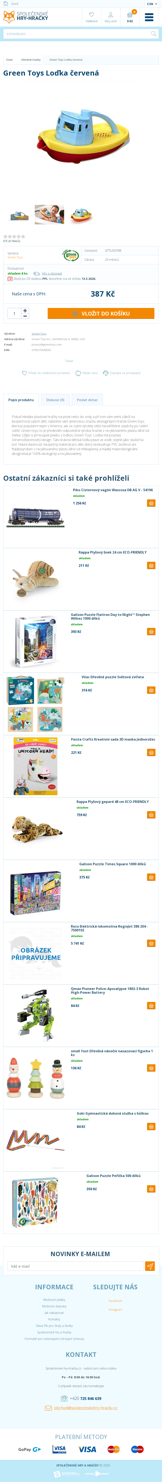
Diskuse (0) (55, 400)
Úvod (10, 4)
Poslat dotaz (87, 400)
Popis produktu (21, 400)
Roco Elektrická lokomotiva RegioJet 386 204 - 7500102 (109, 928)
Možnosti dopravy (54, 1306)
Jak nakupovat (54, 1313)
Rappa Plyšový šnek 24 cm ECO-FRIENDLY (113, 552)
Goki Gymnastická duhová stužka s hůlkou (112, 1113)
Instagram (115, 1310)
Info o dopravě (47, 273)
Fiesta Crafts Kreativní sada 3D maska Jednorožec (113, 739)
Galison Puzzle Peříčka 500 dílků (113, 1175)
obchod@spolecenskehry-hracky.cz (81, 1408)
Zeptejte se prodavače (122, 373)
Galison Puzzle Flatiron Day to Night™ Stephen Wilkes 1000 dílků (110, 616)
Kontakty (54, 1319)
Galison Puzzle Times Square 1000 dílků (112, 864)
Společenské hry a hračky (54, 1332)
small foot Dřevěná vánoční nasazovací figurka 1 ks (112, 1053)
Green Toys (15, 257)
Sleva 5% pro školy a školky (54, 1326)
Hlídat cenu (86, 373)
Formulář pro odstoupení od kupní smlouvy (54, 1339)
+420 (81, 1398)
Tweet (69, 361)
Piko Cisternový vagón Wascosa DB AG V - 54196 (113, 490)
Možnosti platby (54, 1300)
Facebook (115, 1301)
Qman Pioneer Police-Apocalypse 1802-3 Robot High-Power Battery (110, 990)
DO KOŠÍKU (101, 313)
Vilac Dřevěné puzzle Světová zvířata (113, 677)
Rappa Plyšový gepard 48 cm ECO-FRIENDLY (113, 801)
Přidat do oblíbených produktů (46, 373)
